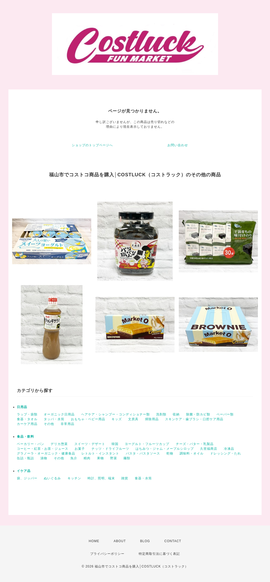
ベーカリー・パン (30, 444)
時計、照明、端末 (101, 478)
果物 (100, 458)
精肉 (87, 458)
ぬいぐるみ (52, 478)
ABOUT (120, 541)
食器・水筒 (143, 478)
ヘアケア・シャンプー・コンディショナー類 (115, 414)
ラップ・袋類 (27, 414)
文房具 (133, 419)
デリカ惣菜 (59, 444)
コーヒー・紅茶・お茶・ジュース (42, 449)
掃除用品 (152, 419)
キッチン (74, 478)
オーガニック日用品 (59, 414)
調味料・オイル (192, 453)
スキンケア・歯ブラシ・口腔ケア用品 (194, 419)
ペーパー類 (225, 414)
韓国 (115, 444)
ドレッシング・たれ (225, 453)
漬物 (43, 458)
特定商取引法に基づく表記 (159, 554)
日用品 (22, 407)
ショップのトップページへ (92, 145)
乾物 (169, 453)
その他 (49, 424)
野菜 (113, 458)
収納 (176, 414)
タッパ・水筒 (54, 419)
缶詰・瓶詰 (25, 458)
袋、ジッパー (27, 478)
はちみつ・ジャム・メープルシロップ (165, 449)
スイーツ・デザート (89, 444)
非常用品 (67, 424)
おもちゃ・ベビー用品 (88, 419)
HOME (94, 541)
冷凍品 (229, 449)
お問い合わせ (177, 145)
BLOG (145, 541)
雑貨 (124, 478)
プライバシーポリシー (107, 554)
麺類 (126, 458)
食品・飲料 (25, 436)
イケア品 (24, 471)
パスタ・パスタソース (143, 453)
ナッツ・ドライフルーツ (110, 449)
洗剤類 (161, 414)
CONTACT (172, 541)
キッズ (117, 419)
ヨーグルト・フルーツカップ (147, 444)
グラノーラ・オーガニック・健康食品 (46, 453)
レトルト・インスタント (100, 453)
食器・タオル (27, 419)
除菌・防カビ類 (198, 414)
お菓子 (80, 449)
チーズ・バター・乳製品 (195, 444)
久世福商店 (208, 449)
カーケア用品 (27, 424)
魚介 (73, 458)
